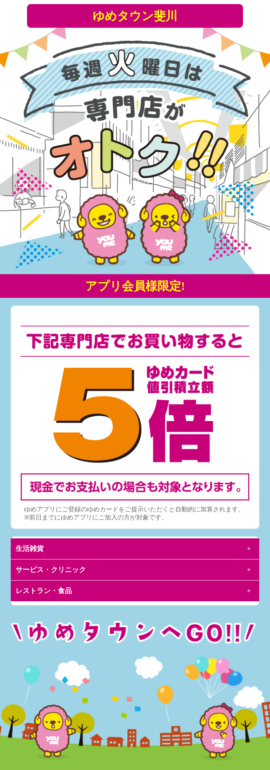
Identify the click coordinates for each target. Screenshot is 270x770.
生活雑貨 (30, 548)
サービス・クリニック (51, 570)
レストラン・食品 (44, 591)
